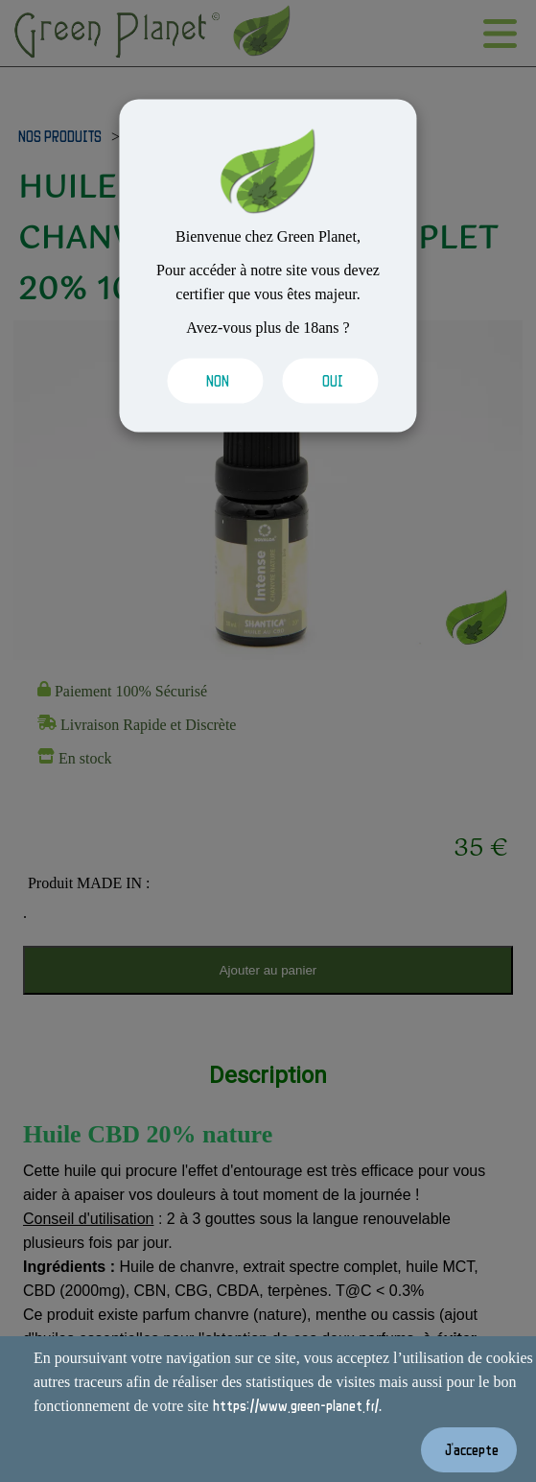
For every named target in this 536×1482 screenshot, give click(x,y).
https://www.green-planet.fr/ (296, 1405)
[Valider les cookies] (211, 381)
